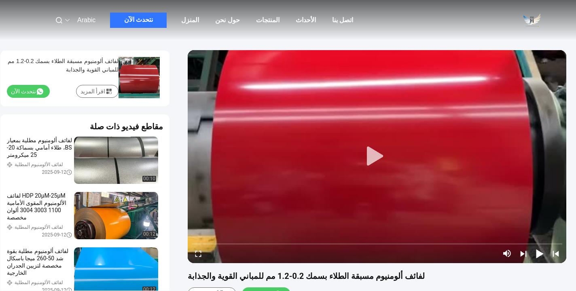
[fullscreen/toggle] (198, 253)
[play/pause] (540, 253)
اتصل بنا (342, 20)
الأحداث (306, 20)
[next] (523, 253)
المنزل (190, 20)
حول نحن (227, 20)
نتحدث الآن (138, 19)
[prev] (556, 253)
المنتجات (268, 20)
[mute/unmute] (507, 253)
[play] (377, 156)
